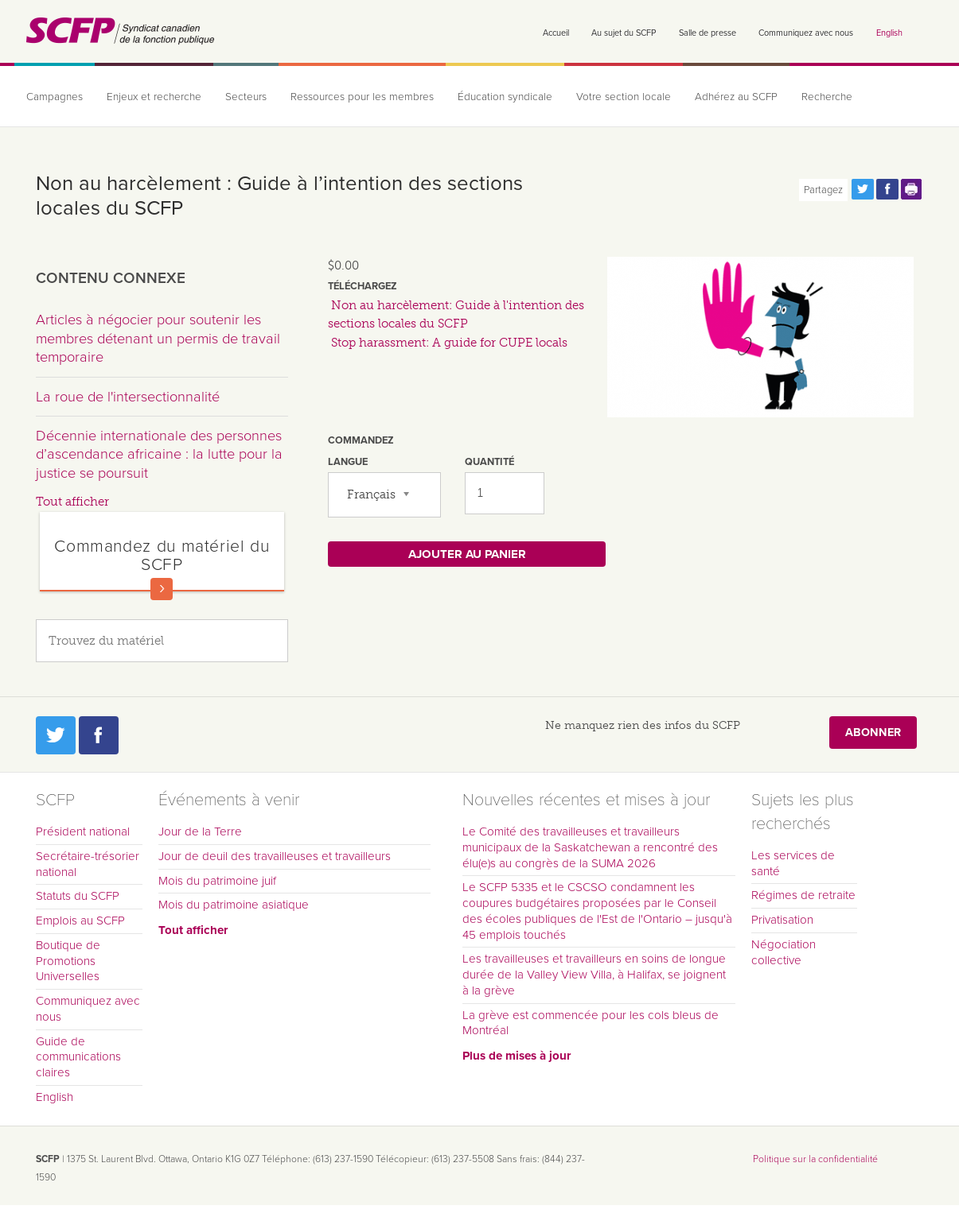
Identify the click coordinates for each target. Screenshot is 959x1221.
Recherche (826, 97)
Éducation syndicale (505, 97)
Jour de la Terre (200, 831)
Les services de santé (793, 863)
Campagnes (54, 97)
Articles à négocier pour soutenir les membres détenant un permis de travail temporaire (158, 338)
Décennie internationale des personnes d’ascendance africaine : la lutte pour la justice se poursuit (159, 454)
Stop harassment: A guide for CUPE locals (449, 342)
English (889, 33)
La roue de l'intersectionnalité (128, 396)
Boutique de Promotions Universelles (68, 961)
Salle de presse (707, 33)
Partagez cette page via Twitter (863, 189)
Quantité (489, 461)
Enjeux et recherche (154, 97)
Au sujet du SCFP (623, 33)
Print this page (912, 189)
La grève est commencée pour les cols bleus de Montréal (590, 1023)
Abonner (873, 732)
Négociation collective (783, 952)
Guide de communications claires (78, 1057)
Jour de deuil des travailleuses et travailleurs (274, 856)
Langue (348, 461)
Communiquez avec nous (805, 33)
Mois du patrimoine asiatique (233, 904)
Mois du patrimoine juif (217, 881)
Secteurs (246, 97)
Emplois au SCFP (80, 920)
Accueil (556, 33)
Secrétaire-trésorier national (87, 864)
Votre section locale (623, 97)
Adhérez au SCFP (736, 97)
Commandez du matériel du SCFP (161, 555)
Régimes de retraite (803, 895)
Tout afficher (72, 501)
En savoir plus (161, 589)
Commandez (361, 440)
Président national (83, 831)
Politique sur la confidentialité (815, 1159)
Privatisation (782, 920)
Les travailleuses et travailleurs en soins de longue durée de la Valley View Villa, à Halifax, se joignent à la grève (594, 975)
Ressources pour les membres (362, 97)
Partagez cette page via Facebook (887, 189)
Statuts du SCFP (77, 896)
